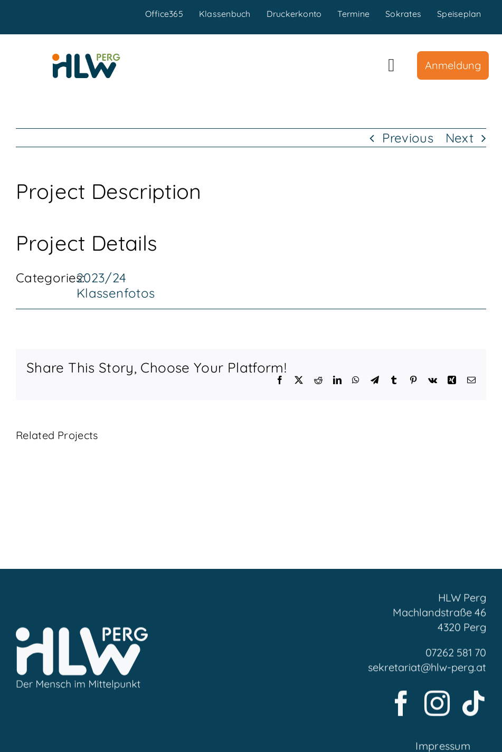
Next (459, 138)
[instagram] (437, 706)
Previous (407, 138)
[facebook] (401, 706)
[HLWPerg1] (86, 57)
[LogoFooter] (82, 636)
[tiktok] (473, 706)
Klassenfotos (116, 293)
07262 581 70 (455, 655)
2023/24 (102, 277)
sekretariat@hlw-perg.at (427, 670)
